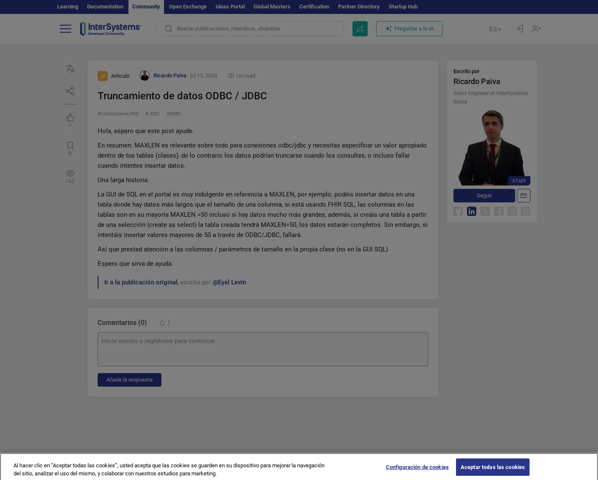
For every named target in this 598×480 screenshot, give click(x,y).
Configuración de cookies (417, 469)
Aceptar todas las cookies (493, 469)
